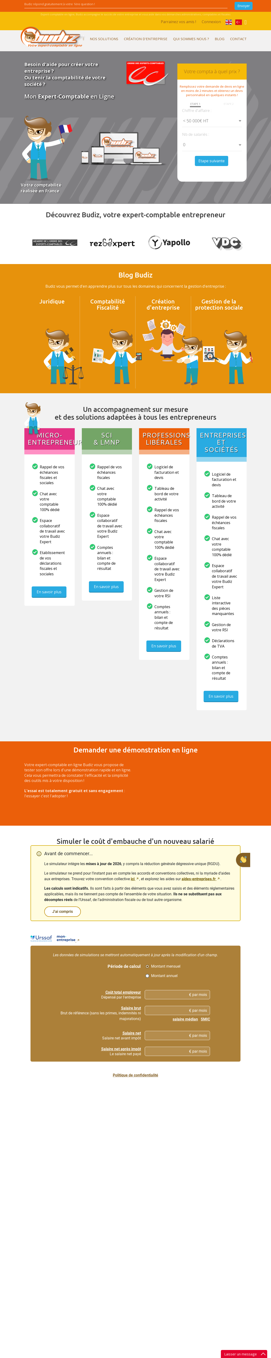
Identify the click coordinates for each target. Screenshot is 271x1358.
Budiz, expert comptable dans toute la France (170, 1214)
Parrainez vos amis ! (178, 21)
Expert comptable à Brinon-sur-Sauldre (173, 1259)
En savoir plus (49, 595)
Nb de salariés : (195, 134)
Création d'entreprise (145, 38)
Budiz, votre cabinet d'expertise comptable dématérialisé (87, 1265)
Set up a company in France (134, 1215)
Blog (219, 38)
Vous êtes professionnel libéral (86, 1203)
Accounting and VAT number (84, 1221)
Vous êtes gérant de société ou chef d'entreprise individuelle (86, 1229)
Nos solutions (104, 38)
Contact (238, 38)
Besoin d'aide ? (169, 1331)
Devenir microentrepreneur (134, 1204)
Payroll (68, 1238)
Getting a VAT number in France (133, 1257)
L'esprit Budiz (34, 1212)
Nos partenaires (36, 1230)
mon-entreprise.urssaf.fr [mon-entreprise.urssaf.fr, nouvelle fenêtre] (167, 1085)
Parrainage (166, 1203)
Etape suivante (211, 160)
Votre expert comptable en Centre (168, 1230)
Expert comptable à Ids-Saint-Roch (173, 1297)
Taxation (69, 1256)
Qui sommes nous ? (191, 38)
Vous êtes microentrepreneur (85, 1197)
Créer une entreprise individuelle (128, 1228)
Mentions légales (171, 1197)
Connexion (211, 21)
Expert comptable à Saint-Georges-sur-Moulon (173, 1284)
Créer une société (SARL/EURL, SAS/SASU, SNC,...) (134, 1244)
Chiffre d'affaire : (196, 110)
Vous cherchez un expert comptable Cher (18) (171, 1246)
